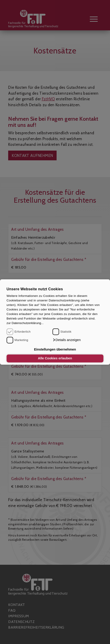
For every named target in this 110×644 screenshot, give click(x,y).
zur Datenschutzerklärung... (25, 323)
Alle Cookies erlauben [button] (55, 358)
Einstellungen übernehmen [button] (55, 349)
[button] (66, 340)
